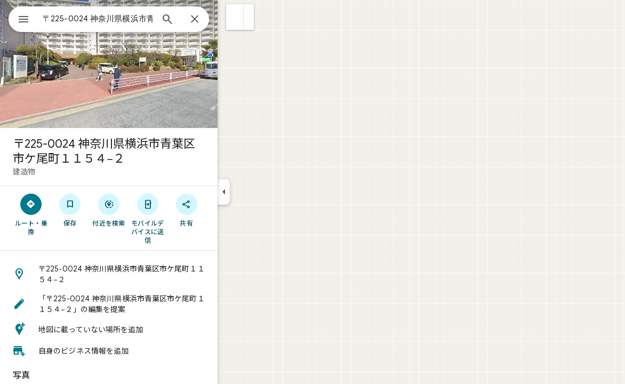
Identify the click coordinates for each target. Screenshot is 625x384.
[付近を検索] (147, 209)
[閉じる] (233, 19)
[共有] (224, 209)
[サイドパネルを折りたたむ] (262, 192)
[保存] (108, 209)
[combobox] (125, 18)
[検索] (206, 20)
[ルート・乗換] (69, 213)
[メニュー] (19, 18)
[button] (273, 17)
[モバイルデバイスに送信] (185, 218)
